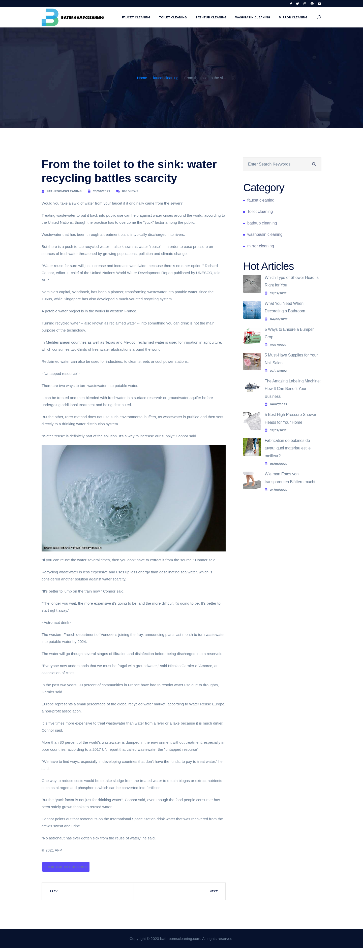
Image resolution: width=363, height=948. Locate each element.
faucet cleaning (136, 17)
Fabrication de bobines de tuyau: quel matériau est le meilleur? (288, 448)
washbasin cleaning (252, 17)
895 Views (130, 191)
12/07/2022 (275, 344)
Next (213, 891)
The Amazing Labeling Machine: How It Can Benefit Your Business (293, 389)
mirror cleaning (293, 17)
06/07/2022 (276, 404)
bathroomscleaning (64, 191)
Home (142, 78)
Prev (53, 891)
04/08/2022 (276, 319)
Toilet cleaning (173, 17)
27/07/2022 (276, 293)
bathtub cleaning (211, 17)
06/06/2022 (276, 463)
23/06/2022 (101, 191)
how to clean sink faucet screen (66, 867)
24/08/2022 (276, 489)
